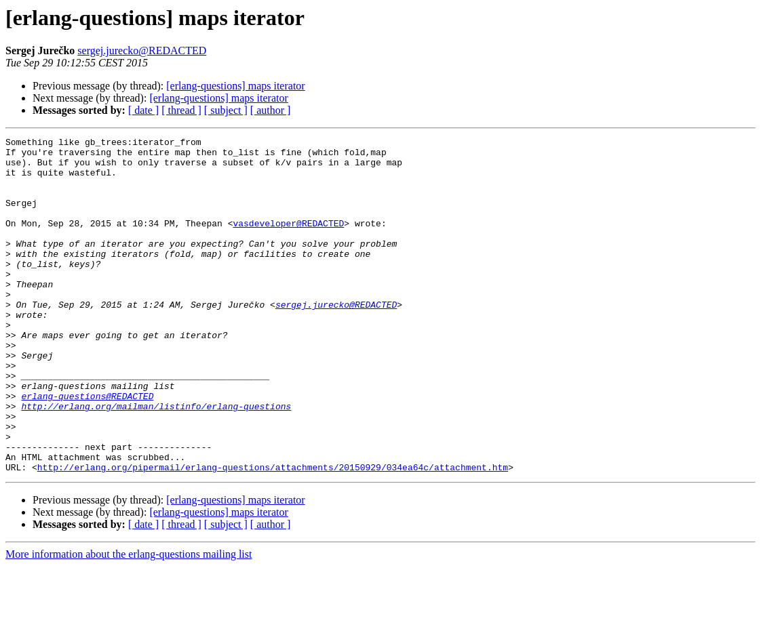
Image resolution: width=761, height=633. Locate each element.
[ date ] (143, 110)
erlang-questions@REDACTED (87, 449)
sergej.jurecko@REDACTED (141, 50)
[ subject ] (226, 110)
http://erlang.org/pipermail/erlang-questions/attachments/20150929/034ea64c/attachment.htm (272, 534)
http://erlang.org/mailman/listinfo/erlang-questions (156, 461)
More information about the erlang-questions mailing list (128, 621)
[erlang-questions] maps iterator (235, 85)
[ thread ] (181, 110)
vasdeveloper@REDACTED (288, 241)
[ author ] (270, 110)
